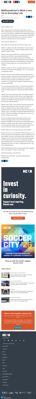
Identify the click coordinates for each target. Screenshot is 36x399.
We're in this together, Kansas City (18, 313)
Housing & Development (15, 297)
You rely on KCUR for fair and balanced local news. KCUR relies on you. (18, 212)
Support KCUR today (18, 218)
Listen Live (5, 348)
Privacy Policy (5, 385)
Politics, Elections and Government (17, 272)
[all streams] (34, 397)
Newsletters (5, 357)
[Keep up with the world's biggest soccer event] (18, 241)
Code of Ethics (5, 376)
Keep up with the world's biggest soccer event (18, 262)
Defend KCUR (18, 327)
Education (12, 289)
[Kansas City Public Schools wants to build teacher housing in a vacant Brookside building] (5, 291)
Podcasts (4, 354)
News (4, 351)
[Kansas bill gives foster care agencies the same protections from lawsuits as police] (5, 275)
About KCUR (5, 346)
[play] (2, 397)
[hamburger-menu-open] (2, 2)
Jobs (3, 368)
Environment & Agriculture (16, 281)
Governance (5, 379)
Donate (32, 2)
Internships (5, 371)
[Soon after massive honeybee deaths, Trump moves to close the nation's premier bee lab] (5, 283)
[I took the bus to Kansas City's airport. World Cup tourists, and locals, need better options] (5, 300)
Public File (5, 382)
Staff (3, 362)
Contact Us (5, 365)
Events (4, 360)
